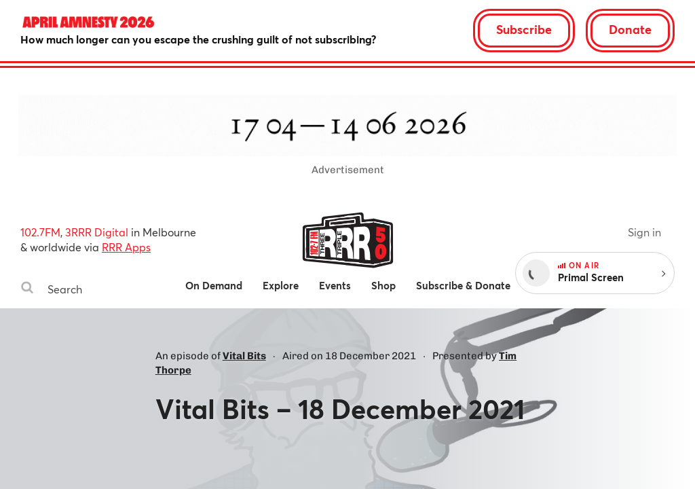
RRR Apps (126, 247)
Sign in (644, 232)
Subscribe (524, 29)
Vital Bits (244, 356)
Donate (630, 29)
